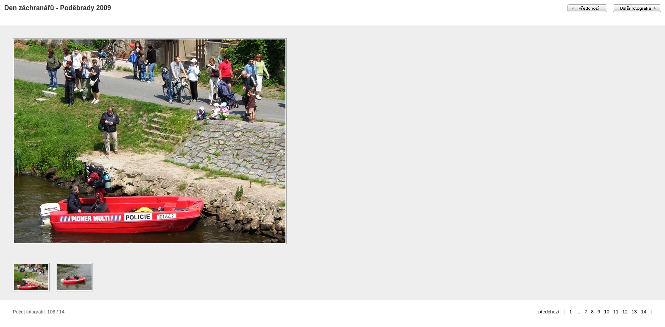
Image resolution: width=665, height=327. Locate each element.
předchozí (548, 311)
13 (634, 311)
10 (606, 311)
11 (615, 311)
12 (624, 311)
